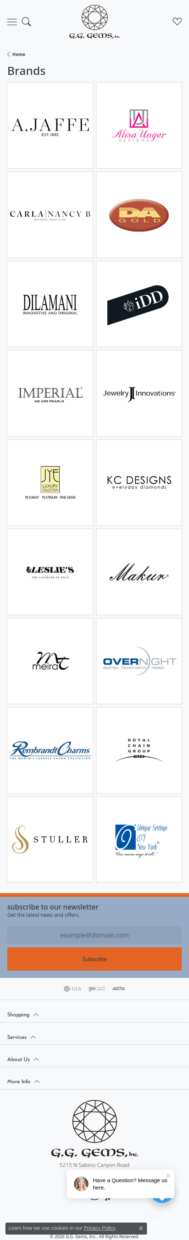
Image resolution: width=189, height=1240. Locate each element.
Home (18, 54)
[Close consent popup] (141, 1228)
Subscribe (94, 959)
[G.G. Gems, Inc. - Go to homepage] (94, 1129)
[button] (26, 22)
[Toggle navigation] (12, 22)
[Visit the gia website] (72, 988)
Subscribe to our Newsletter (53, 907)
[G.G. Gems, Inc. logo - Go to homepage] (94, 22)
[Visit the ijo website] (97, 988)
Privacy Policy (99, 1228)
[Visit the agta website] (118, 988)
